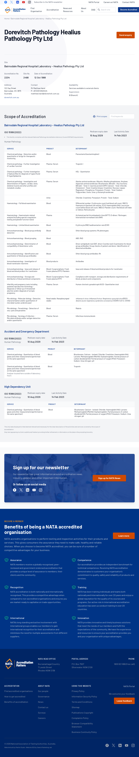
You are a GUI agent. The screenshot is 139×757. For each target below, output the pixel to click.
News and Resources (67, 9)
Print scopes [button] (102, 116)
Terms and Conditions (82, 702)
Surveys (42, 712)
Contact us (43, 707)
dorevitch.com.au (11, 97)
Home (6, 18)
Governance (43, 696)
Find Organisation (36, 9)
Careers (42, 718)
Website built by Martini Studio (14, 747)
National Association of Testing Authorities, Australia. (33, 744)
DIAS (93, 9)
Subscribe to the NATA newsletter (48, 2)
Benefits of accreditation (16, 702)
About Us (83, 9)
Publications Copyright (82, 712)
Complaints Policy (80, 718)
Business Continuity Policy (84, 732)
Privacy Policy (78, 691)
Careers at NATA (111, 2)
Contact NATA (128, 2)
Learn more (123, 535)
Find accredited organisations (18, 691)
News (40, 702)
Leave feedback (124, 700)
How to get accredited (14, 696)
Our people (43, 691)
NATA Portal (94, 2)
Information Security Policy (84, 696)
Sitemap (76, 707)
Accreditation (53, 9)
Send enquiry (125, 35)
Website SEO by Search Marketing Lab (39, 747)
